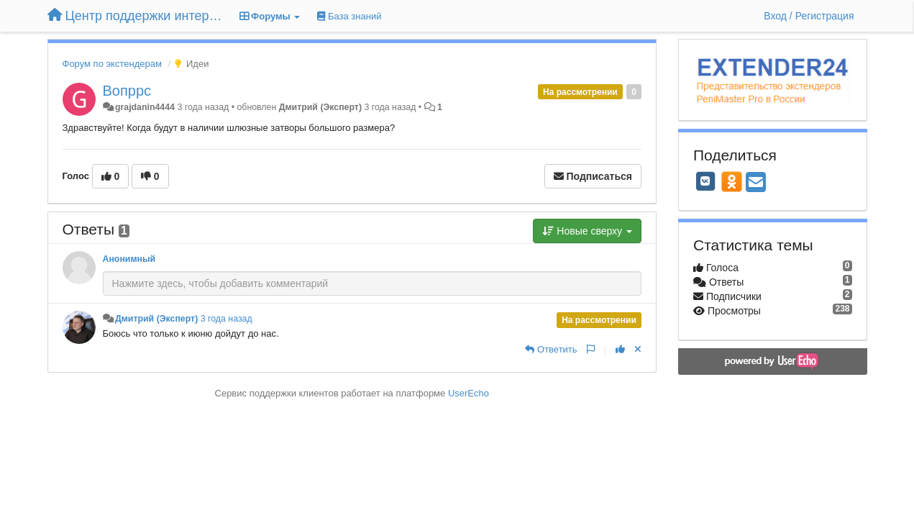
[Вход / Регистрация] (808, 16)
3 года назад (226, 319)
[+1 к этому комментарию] (620, 349)
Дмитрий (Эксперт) (320, 107)
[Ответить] (551, 349)
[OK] (731, 181)
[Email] (756, 183)
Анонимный (129, 259)
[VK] (705, 181)
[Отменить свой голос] (637, 349)
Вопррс (127, 91)
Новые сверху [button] (587, 231)
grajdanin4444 (145, 107)
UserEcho (468, 393)
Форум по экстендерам (112, 63)
